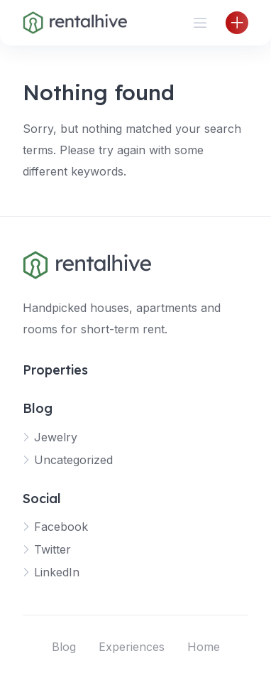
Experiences (132, 647)
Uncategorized (73, 460)
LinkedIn (56, 572)
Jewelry (55, 437)
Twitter (52, 549)
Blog (64, 647)
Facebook (61, 527)
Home (203, 647)
